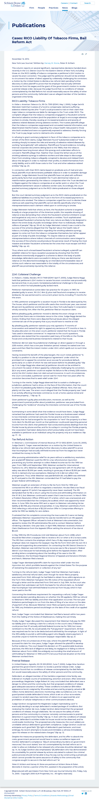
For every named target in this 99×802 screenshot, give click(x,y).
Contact (73, 3)
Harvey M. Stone (51, 63)
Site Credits (18, 798)
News (65, 8)
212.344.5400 (9, 793)
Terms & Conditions (42, 795)
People (41, 8)
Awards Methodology (59, 795)
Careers (64, 3)
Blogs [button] (74, 8)
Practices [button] (53, 8)
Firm (31, 8)
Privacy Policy (27, 795)
